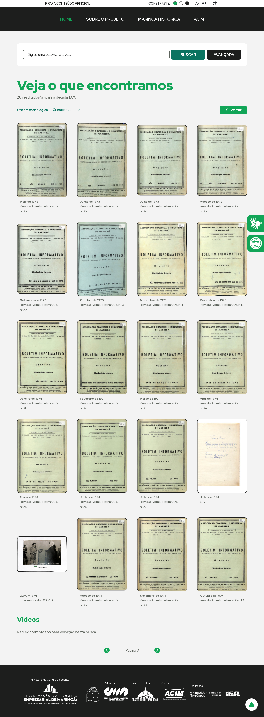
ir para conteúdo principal (67, 3)
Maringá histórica (159, 19)
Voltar (234, 110)
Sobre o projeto (105, 19)
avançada (224, 54)
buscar (188, 54)
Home (66, 19)
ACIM (199, 19)
